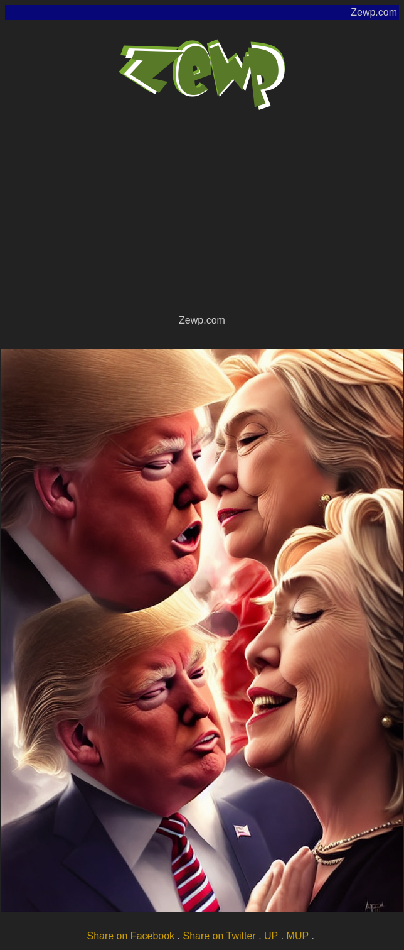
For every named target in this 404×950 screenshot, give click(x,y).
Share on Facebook (130, 936)
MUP (298, 936)
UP (271, 936)
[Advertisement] (202, 217)
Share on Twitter (219, 936)
